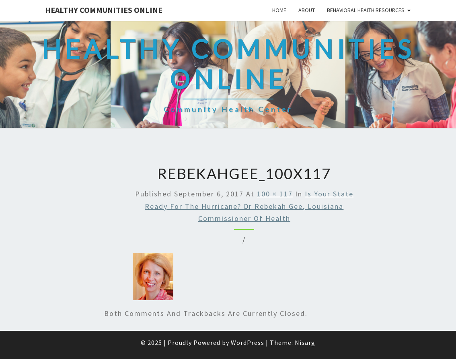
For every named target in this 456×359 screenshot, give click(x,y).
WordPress (247, 342)
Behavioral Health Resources (366, 10)
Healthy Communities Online (103, 10)
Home (279, 10)
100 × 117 (275, 193)
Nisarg (305, 342)
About (306, 10)
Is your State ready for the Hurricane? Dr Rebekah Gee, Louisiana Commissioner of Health (249, 206)
